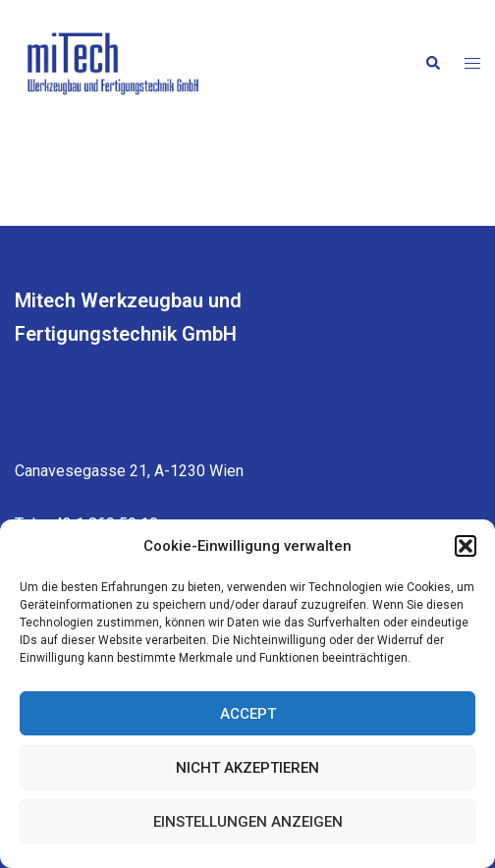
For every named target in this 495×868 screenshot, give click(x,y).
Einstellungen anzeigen (248, 822)
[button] (465, 546)
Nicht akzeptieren (247, 768)
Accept (248, 714)
